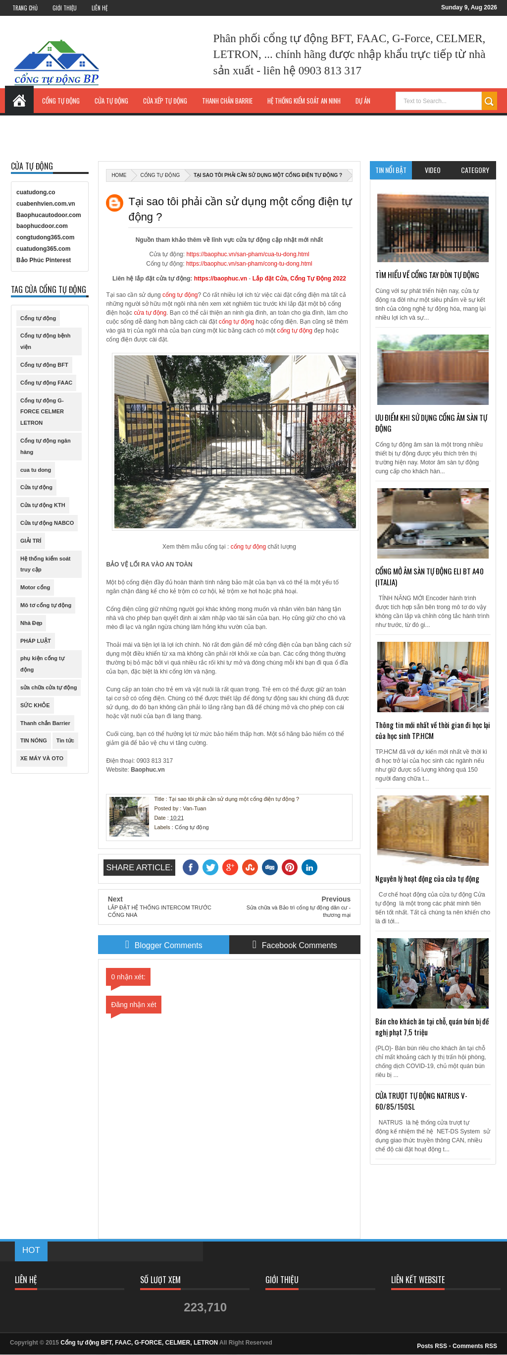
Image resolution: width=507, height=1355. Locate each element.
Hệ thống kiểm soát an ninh (304, 101)
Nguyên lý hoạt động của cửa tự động (427, 878)
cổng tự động (180, 294)
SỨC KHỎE (35, 705)
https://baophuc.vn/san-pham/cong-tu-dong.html (249, 263)
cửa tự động (150, 312)
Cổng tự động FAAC (46, 383)
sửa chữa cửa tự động (48, 687)
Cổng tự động (61, 101)
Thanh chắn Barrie (227, 101)
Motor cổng (35, 587)
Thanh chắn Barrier (45, 723)
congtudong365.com (45, 237)
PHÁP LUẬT (35, 641)
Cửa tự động (111, 101)
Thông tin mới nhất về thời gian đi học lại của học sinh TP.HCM (432, 730)
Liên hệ (429, 122)
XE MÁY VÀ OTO (41, 758)
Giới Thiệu (64, 8)
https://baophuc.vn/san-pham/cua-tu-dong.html (247, 254)
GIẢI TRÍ (30, 541)
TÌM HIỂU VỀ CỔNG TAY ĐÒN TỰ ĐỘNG (427, 274)
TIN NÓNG (33, 740)
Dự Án (362, 101)
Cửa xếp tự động (165, 101)
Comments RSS (475, 1346)
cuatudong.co (35, 192)
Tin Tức (395, 122)
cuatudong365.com (43, 248)
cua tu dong (35, 470)
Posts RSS (432, 1346)
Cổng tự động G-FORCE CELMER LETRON (42, 411)
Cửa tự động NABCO (47, 523)
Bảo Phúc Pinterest (43, 260)
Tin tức (65, 740)
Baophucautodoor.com (48, 215)
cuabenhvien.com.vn (45, 203)
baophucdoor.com (42, 226)
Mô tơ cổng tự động (45, 605)
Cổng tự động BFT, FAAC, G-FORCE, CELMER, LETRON (139, 1342)
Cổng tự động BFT (44, 365)
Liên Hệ (99, 8)
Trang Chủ (25, 8)
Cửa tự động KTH (42, 505)
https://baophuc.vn (220, 278)
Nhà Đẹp (31, 623)
